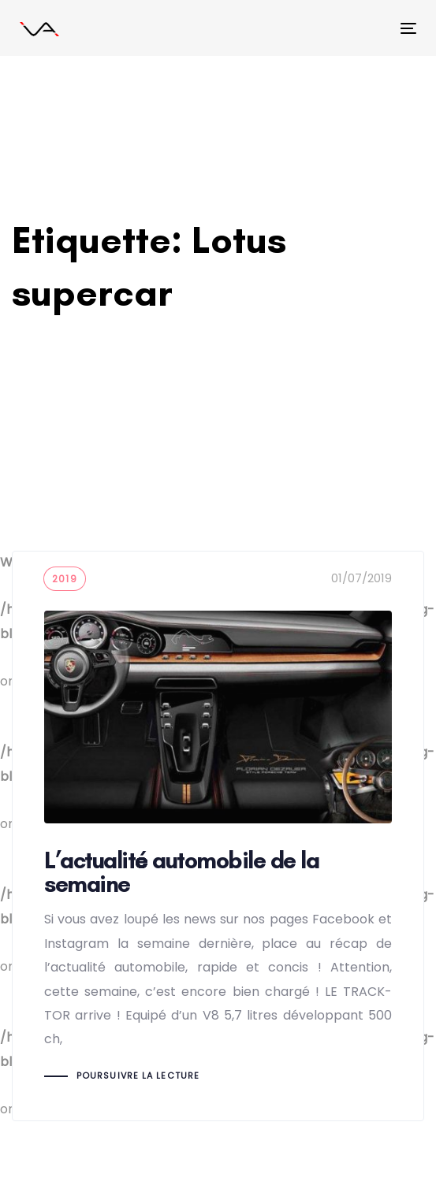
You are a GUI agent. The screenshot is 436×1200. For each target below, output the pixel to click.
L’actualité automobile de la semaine (218, 836)
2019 (64, 578)
